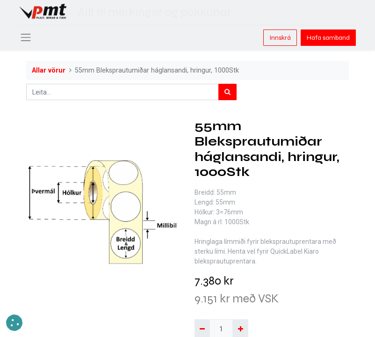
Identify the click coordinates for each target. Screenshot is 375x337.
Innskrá (280, 38)
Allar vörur (48, 70)
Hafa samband (328, 38)
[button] (14, 323)
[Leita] (227, 92)
